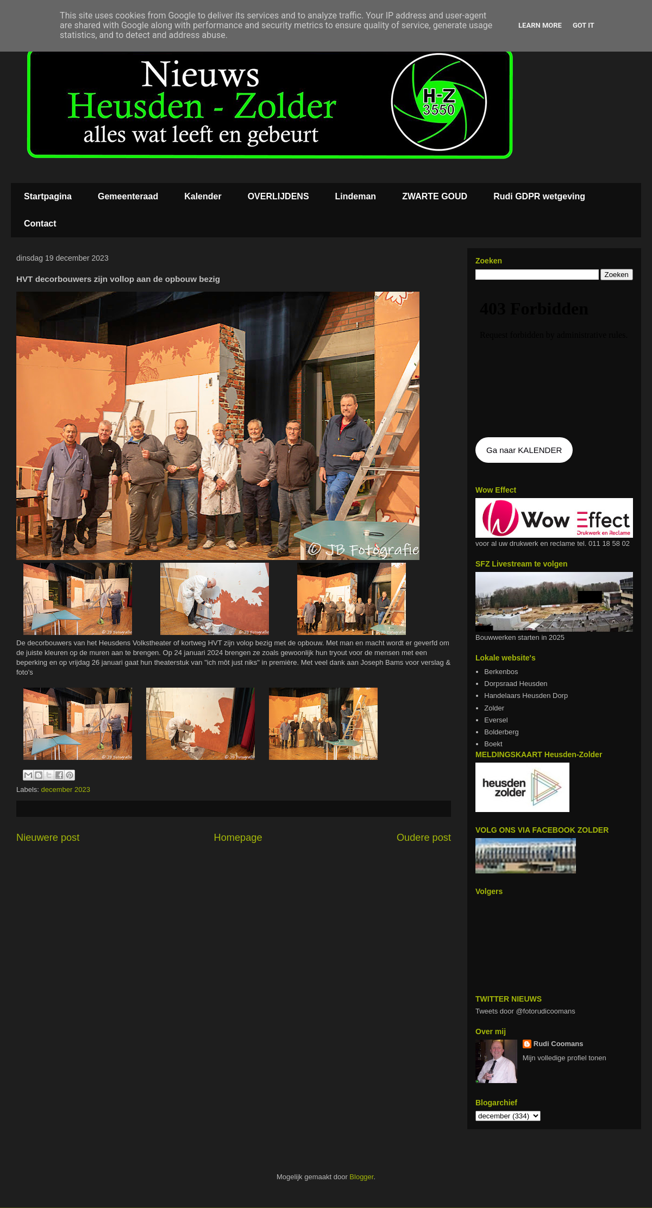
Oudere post (424, 837)
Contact (40, 223)
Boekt (493, 744)
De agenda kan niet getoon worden (554, 359)
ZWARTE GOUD (434, 196)
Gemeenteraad (128, 196)
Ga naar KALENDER (524, 450)
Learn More (540, 25)
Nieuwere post (47, 837)
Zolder (494, 708)
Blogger (361, 1177)
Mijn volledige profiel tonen (564, 1058)
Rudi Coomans (559, 1044)
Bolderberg (501, 732)
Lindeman (356, 196)
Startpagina (48, 196)
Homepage (238, 837)
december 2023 (65, 789)
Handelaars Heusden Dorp (526, 695)
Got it (583, 25)
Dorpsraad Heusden (515, 683)
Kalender (202, 196)
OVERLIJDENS (278, 196)
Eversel (495, 720)
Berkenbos (501, 672)
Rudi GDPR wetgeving (539, 196)
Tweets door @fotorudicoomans (525, 1011)
